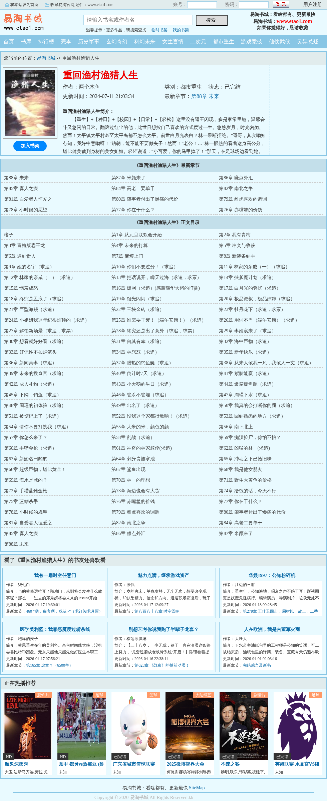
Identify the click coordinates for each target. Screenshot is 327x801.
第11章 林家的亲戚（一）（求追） (254, 266)
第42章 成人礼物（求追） (30, 384)
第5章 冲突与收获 (237, 245)
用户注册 (312, 4)
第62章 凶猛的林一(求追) (244, 448)
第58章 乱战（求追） (133, 437)
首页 (8, 41)
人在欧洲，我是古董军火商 (272, 629)
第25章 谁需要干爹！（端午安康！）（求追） (158, 320)
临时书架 (159, 30)
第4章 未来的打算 (129, 245)
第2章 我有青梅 (235, 234)
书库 (26, 41)
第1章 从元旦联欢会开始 (136, 234)
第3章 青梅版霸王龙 (24, 245)
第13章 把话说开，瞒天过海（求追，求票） (156, 277)
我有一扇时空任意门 (55, 575)
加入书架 (30, 145)
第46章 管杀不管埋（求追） (140, 394)
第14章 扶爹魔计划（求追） (247, 277)
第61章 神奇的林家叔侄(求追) (141, 448)
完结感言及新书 (257, 665)
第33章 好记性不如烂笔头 (30, 352)
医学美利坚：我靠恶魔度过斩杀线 (55, 629)
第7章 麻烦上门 (127, 256)
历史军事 (88, 41)
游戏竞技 (251, 41)
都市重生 (223, 41)
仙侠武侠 (279, 41)
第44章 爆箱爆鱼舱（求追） (247, 384)
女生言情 (173, 41)
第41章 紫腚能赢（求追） (245, 373)
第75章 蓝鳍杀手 (21, 501)
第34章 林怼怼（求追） (135, 352)
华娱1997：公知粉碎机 (272, 575)
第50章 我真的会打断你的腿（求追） (257, 405)
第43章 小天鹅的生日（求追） (142, 384)
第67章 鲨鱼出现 (128, 469)
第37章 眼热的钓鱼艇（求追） (142, 362)
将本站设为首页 (24, 4)
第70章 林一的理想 (130, 480)
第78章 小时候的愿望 (25, 209)
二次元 (198, 41)
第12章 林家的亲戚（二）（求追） (39, 277)
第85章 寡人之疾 (21, 188)
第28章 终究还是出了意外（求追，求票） (154, 330)
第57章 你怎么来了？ (25, 437)
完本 (66, 41)
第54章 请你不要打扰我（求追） (37, 426)
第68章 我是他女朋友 (240, 469)
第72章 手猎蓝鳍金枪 (25, 490)
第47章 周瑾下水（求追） (245, 394)
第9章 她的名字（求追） (29, 266)
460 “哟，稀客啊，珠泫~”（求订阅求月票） (64, 611)
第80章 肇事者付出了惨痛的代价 (144, 199)
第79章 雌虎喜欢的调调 (243, 199)
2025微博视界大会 (185, 764)
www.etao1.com (294, 21)
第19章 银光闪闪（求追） (137, 298)
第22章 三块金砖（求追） (137, 309)
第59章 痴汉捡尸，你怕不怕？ (250, 437)
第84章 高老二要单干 (133, 188)
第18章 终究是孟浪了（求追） (35, 298)
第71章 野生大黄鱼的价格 (245, 480)
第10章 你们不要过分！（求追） (144, 266)
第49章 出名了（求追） (135, 405)
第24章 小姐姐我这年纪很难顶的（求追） (46, 320)
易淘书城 (36, 21)
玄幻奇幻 (116, 41)
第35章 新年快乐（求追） (245, 352)
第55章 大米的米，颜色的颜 (140, 426)
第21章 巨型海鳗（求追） (30, 309)
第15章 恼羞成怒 (21, 288)
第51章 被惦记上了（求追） (32, 416)
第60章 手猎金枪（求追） (30, 448)
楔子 (8, 234)
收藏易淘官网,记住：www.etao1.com (81, 4)
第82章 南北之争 (236, 188)
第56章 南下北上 (236, 426)
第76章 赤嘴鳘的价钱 (240, 209)
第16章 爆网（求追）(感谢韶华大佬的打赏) (155, 288)
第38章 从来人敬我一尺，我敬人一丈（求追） (266, 362)
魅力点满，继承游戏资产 (163, 575)
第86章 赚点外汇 (236, 177)
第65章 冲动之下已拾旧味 (245, 458)
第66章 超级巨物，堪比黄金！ (35, 469)
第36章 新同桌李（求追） (30, 362)
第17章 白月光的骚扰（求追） (250, 288)
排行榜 (46, 41)
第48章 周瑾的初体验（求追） (35, 405)
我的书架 (181, 30)
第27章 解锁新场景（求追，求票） (39, 330)
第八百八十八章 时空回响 (157, 611)
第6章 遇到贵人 (20, 256)
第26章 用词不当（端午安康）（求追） (259, 320)
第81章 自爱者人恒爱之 (28, 199)
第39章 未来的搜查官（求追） (35, 373)
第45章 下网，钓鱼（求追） (32, 394)
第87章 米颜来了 (128, 177)
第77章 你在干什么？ (133, 209)
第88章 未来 (205, 96)
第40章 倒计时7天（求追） (139, 373)
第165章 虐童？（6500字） (49, 665)
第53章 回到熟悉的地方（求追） (252, 416)
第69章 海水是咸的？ (25, 480)
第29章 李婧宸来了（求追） (247, 330)
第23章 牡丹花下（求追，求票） (252, 309)
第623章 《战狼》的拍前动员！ (162, 665)
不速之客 (230, 764)
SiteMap (197, 787)
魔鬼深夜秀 (16, 764)
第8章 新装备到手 (237, 256)
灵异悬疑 (307, 41)
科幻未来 (144, 41)
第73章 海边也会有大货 (135, 490)
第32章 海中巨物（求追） (245, 341)
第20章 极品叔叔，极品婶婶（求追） (257, 298)
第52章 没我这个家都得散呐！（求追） (151, 416)
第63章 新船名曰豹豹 (25, 458)
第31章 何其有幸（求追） (137, 341)
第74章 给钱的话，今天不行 (247, 490)
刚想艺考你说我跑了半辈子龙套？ (163, 629)
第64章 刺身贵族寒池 (133, 458)
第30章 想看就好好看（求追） (35, 341)
